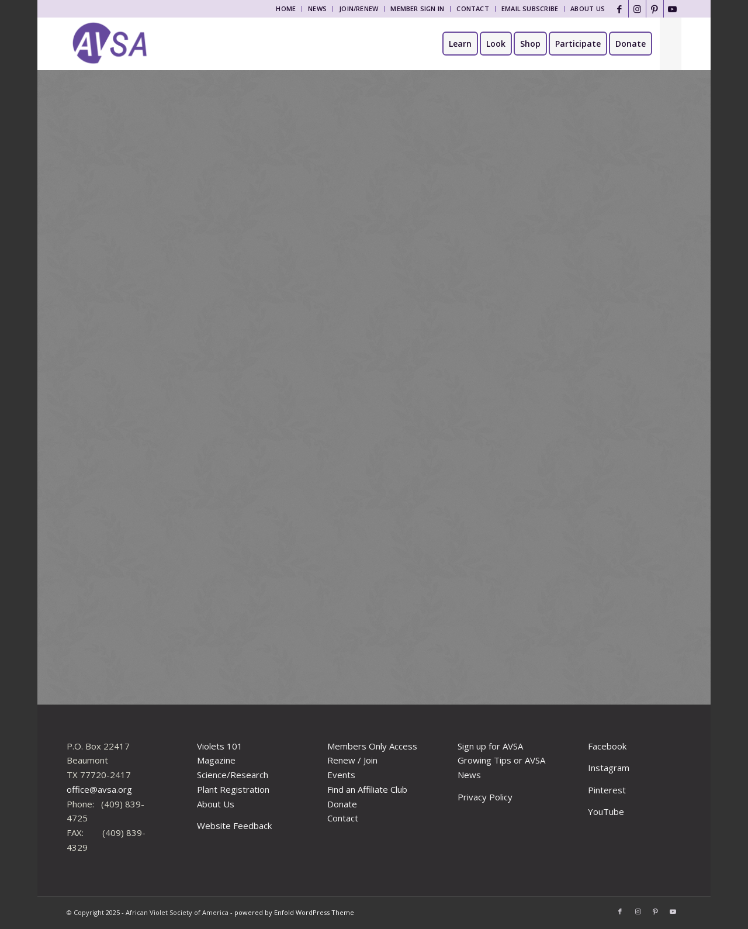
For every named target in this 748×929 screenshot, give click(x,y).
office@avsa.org (99, 789)
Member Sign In (417, 8)
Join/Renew (358, 8)
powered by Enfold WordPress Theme (294, 912)
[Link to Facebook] (619, 9)
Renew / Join (352, 760)
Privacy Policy (485, 797)
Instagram (608, 767)
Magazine (216, 760)
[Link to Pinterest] (654, 9)
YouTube (606, 811)
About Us (587, 8)
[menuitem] (286, 9)
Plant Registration (233, 789)
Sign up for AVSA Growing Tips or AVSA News (501, 760)
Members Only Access (372, 746)
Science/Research (232, 775)
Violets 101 (220, 746)
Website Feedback (234, 825)
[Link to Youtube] (672, 9)
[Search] (670, 44)
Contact (472, 8)
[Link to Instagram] (637, 9)
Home (286, 8)
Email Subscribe (529, 8)
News (317, 8)
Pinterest (607, 790)
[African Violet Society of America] (110, 44)
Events (341, 775)
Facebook (607, 746)
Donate (342, 804)
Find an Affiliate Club (367, 789)
